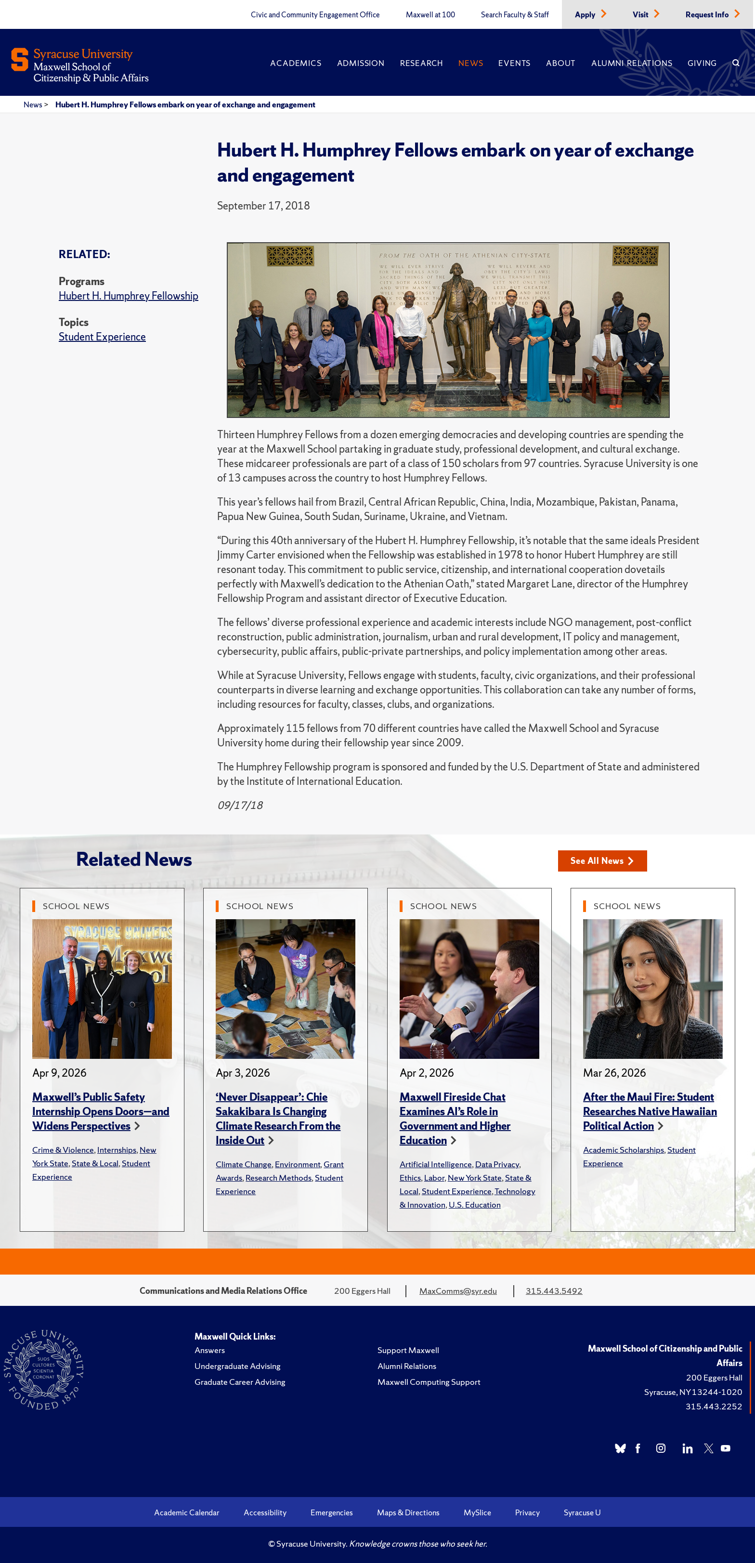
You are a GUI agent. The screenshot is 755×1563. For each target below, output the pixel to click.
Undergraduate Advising (238, 1365)
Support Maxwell (408, 1349)
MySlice (477, 1512)
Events (514, 63)
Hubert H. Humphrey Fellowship (128, 296)
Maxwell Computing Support (429, 1381)
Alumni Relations (631, 63)
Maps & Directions (408, 1512)
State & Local (95, 1163)
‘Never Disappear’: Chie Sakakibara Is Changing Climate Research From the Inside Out (278, 1118)
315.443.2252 (714, 1406)
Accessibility (265, 1512)
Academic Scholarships (623, 1149)
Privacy (527, 1512)
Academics (295, 63)
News (470, 63)
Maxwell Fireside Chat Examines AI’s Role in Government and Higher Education (455, 1118)
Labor (434, 1177)
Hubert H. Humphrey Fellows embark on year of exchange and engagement (185, 104)
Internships (116, 1149)
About (561, 63)
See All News (602, 860)
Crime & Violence (63, 1149)
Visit (641, 15)
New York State (475, 1177)
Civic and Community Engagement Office (315, 15)
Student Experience (102, 337)
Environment (297, 1164)
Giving (702, 63)
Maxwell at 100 (430, 15)
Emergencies (332, 1512)
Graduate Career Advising (240, 1381)
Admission (361, 63)
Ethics (410, 1177)
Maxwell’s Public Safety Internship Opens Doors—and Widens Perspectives (100, 1111)
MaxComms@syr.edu (458, 1290)
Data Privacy (497, 1164)
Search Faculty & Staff (515, 15)
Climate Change (244, 1164)
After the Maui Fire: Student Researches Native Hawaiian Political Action (650, 1111)
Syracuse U (582, 1512)
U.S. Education (475, 1204)
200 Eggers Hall (714, 1377)
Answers (210, 1349)
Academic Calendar (187, 1512)
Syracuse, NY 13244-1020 (693, 1391)
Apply (586, 15)
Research (421, 63)
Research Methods (279, 1177)
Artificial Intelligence (436, 1164)
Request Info (708, 15)
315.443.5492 (554, 1290)
